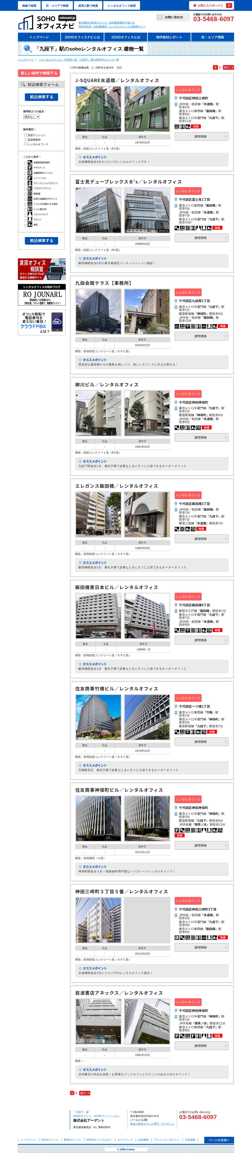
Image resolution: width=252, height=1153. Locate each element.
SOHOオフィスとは (125, 37)
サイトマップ (125, 1139)
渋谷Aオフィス (49, 1139)
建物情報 (201, 136)
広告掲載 (190, 1139)
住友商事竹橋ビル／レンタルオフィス (116, 689)
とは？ (99, 1139)
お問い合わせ (174, 17)
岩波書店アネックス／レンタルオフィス (119, 993)
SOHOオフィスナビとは (82, 37)
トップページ (39, 37)
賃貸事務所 (32, 139)
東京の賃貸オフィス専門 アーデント (152, 1123)
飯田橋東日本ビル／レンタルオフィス (116, 587)
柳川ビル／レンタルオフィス (107, 385)
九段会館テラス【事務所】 (104, 283)
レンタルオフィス (36, 144)
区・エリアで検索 (57, 5)
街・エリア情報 (212, 37)
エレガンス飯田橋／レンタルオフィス (116, 486)
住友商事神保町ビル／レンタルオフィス (119, 790)
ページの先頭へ (219, 1140)
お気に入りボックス (215, 5)
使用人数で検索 (88, 5)
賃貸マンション (35, 135)
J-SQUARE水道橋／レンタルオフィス (117, 80)
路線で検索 (29, 5)
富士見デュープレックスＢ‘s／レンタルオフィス (128, 182)
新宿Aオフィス (72, 1139)
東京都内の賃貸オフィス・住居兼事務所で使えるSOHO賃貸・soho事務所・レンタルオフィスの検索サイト (111, 24)
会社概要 (143, 1139)
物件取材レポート (169, 37)
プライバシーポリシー (167, 1139)
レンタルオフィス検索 (122, 5)
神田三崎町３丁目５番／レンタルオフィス (121, 892)
